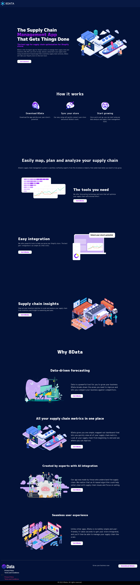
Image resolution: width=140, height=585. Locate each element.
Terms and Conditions (11, 573)
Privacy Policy (9, 570)
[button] (24, 61)
